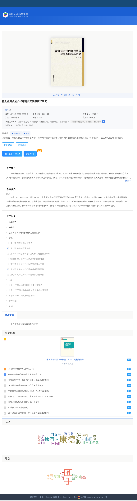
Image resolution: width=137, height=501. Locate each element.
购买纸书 (30, 154)
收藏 (56, 95)
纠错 (71, 95)
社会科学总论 (23, 122)
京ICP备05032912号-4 (67, 497)
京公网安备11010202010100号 (92, 497)
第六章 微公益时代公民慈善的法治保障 (27, 269)
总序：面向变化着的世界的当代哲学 (24, 233)
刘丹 (7, 110)
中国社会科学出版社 (24, 125)
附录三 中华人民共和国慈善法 (21, 295)
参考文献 (12, 301)
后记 (11, 306)
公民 (27, 133)
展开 (128, 180)
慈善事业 (17, 133)
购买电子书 (12, 154)
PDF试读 (8, 145)
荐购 (39, 151)
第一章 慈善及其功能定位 (21, 243)
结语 (11, 280)
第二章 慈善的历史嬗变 (20, 248)
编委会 (12, 227)
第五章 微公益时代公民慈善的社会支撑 (27, 264)
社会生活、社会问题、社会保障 (53, 122)
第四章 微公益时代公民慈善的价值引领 (27, 259)
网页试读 (22, 145)
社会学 (35, 122)
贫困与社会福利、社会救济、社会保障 (86, 122)
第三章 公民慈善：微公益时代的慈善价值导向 (30, 253)
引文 (79, 95)
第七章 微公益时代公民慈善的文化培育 (27, 274)
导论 (11, 238)
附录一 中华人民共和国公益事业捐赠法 (25, 285)
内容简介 (12, 222)
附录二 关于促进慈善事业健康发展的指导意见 (28, 290)
